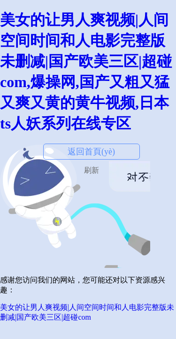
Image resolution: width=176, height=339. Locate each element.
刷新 (91, 170)
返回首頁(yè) (91, 151)
